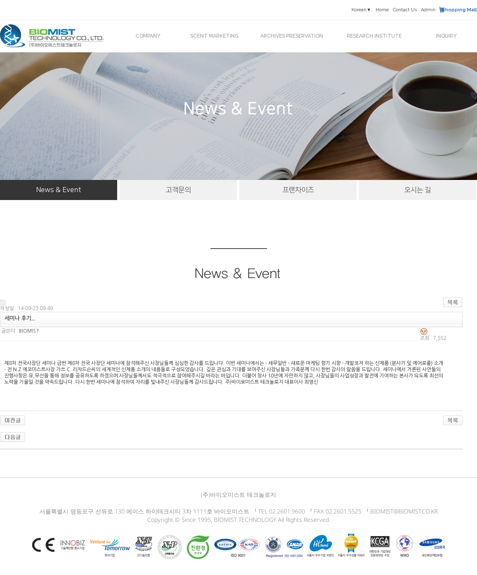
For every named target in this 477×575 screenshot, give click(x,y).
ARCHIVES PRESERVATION (291, 36)
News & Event (58, 190)
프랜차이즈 (298, 190)
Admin (428, 10)
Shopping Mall (459, 10)
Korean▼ (361, 10)
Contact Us (405, 10)
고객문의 (178, 190)
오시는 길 (417, 190)
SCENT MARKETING (214, 36)
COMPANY (148, 36)
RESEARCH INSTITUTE (374, 36)
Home (382, 10)
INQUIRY (446, 36)
